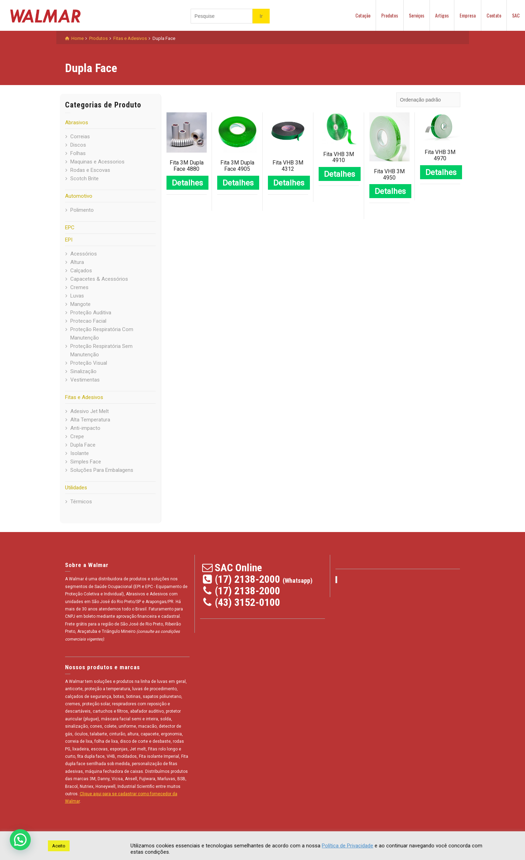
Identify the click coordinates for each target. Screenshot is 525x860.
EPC (70, 227)
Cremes (79, 287)
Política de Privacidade (347, 845)
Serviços (416, 15)
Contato (494, 15)
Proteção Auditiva (90, 312)
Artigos (442, 15)
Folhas (78, 153)
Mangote (80, 304)
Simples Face (85, 462)
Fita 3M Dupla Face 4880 (187, 165)
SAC (516, 15)
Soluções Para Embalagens (101, 470)
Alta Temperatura (90, 420)
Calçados (81, 270)
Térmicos (81, 501)
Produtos (389, 15)
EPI (68, 240)
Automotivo (78, 196)
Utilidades (76, 487)
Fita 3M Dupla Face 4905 (237, 165)
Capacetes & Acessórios (99, 279)
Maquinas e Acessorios (97, 162)
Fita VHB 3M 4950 (389, 174)
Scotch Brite (84, 178)
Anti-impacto (85, 428)
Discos (78, 145)
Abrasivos (76, 122)
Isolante (79, 453)
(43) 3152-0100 (247, 602)
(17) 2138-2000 (247, 579)
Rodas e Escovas (90, 170)
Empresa (468, 15)
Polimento (82, 210)
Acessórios (83, 254)
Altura (77, 262)
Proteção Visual (88, 363)
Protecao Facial (88, 321)
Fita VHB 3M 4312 (287, 165)
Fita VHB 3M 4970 (440, 155)
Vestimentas (85, 380)
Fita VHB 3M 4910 (338, 157)
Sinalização (83, 371)
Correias (80, 136)
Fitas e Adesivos (84, 397)
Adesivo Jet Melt (89, 411)
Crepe (77, 436)
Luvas (77, 296)
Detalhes (187, 182)
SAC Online (238, 567)
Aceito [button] (58, 845)
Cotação (362, 15)
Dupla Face (82, 445)
